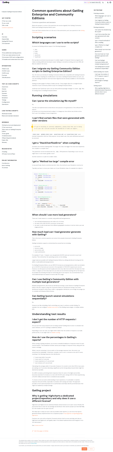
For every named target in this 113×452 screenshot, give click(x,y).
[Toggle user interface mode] (103, 2)
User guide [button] (5, 133)
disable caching (56, 332)
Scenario (4, 93)
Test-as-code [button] (6, 21)
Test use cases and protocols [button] (11, 55)
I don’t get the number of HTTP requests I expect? (102, 75)
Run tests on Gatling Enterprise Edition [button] (11, 130)
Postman (4, 75)
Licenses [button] (5, 167)
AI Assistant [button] (6, 43)
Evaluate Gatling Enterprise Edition (12, 12)
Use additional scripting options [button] (11, 53)
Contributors (5, 163)
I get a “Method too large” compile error (102, 46)
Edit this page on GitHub (40, 431)
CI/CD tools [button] (6, 71)
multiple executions (52, 307)
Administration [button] (6, 136)
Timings (4, 100)
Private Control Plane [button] (8, 154)
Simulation (5, 98)
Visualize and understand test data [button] (12, 59)
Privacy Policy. (34, 443)
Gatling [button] (4, 152)
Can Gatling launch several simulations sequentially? (102, 67)
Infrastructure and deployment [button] (11, 125)
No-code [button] (5, 25)
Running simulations (99, 27)
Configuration (6, 102)
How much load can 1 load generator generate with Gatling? (102, 56)
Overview (4, 37)
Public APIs (5, 140)
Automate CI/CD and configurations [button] (13, 57)
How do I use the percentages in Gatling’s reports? (101, 80)
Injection (4, 91)
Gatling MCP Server (7, 41)
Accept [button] (84, 448)
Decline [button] (91, 448)
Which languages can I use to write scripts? (103, 17)
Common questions (7, 27)
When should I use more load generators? (102, 50)
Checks (4, 89)
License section (39, 425)
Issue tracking (6, 165)
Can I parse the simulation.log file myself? (103, 30)
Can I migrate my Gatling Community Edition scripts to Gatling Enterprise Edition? (103, 22)
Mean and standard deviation (10, 116)
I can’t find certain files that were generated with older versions (102, 36)
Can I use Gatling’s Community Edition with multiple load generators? (102, 62)
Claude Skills (5, 39)
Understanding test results (101, 72)
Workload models (7, 113)
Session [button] (4, 95)
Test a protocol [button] (7, 127)
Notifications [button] (6, 77)
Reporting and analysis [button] (9, 138)
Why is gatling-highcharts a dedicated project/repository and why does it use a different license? (103, 91)
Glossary (4, 142)
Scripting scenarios (99, 13)
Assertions (5, 87)
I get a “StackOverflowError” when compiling (102, 41)
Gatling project (98, 85)
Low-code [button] (5, 23)
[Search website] (92, 2)
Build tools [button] (5, 69)
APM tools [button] (5, 73)
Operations (5, 104)
